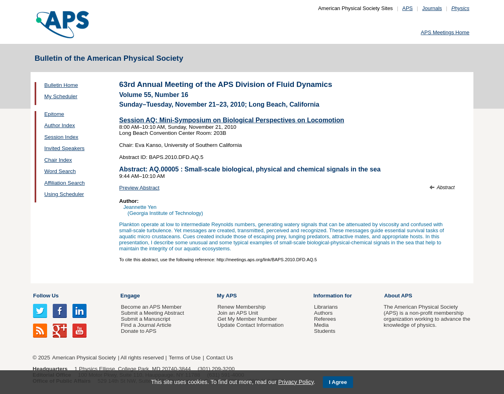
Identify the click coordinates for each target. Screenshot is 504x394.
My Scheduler (60, 96)
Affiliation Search (64, 183)
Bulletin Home (61, 85)
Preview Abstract (139, 188)
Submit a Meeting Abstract (152, 313)
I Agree (338, 382)
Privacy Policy (296, 382)
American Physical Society (84, 358)
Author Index (59, 125)
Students (324, 331)
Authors (323, 313)
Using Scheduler (64, 194)
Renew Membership (241, 307)
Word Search (60, 171)
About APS (398, 296)
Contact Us (219, 358)
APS (407, 8)
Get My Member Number (247, 319)
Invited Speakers (64, 148)
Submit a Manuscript (145, 319)
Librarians (326, 307)
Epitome (54, 114)
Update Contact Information (250, 325)
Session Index (61, 137)
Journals (432, 8)
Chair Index (58, 160)
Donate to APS (138, 331)
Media (321, 325)
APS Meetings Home (445, 32)
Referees (325, 319)
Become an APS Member (151, 307)
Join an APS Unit (237, 313)
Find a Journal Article (146, 325)
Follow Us (45, 296)
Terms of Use (184, 358)
